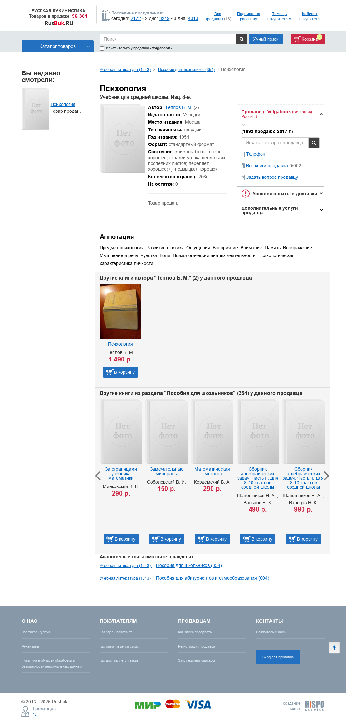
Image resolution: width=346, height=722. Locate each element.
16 (34, 714)
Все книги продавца (267, 165)
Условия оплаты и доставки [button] (285, 193)
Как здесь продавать (195, 632)
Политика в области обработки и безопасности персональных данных (52, 663)
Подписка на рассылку (248, 16)
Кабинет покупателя (310, 16)
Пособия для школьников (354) (186, 69)
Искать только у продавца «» (136, 48)
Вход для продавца (278, 657)
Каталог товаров (64, 46)
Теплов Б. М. (179, 107)
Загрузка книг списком (196, 660)
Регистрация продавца (196, 646)
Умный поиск (265, 39)
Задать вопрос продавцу (272, 177)
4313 (193, 18)
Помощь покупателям (279, 16)
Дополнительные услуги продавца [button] (270, 210)
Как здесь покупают (116, 632)
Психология (63, 104)
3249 (164, 18)
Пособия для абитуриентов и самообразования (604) (212, 578)
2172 (136, 18)
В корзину (124, 372)
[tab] (280, 114)
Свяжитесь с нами (271, 632)
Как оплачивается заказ (119, 646)
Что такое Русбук (36, 632)
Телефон (255, 154)
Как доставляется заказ (119, 660)
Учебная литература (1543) (125, 69)
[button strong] (280, 114)
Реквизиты (30, 646)
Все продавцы (218, 16)
